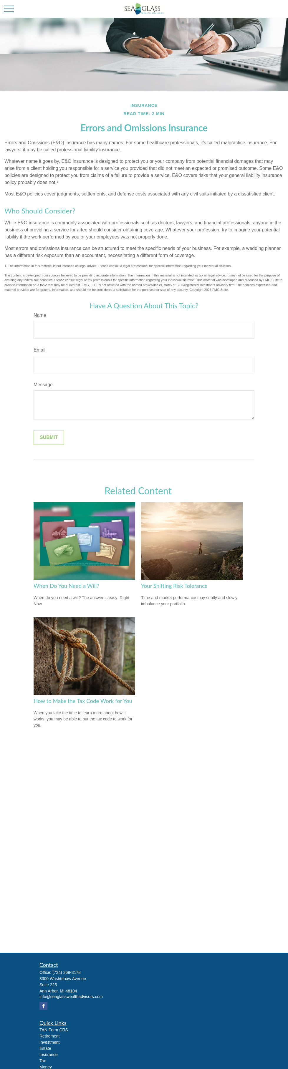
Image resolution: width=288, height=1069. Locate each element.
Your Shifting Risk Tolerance (174, 586)
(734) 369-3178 (66, 972)
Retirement (49, 1036)
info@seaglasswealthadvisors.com (71, 996)
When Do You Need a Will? (66, 586)
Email (39, 349)
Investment (49, 1042)
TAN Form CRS (53, 1029)
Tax (42, 1060)
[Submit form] (49, 437)
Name (40, 315)
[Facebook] (43, 1006)
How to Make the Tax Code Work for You (83, 701)
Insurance (48, 1054)
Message (43, 384)
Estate (45, 1048)
